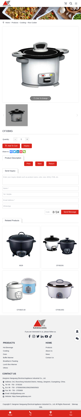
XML (40, 407)
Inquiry (26, 146)
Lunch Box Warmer (10, 364)
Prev (28, 164)
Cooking (23, 23)
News (48, 354)
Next (40, 164)
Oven (5, 354)
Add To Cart (11, 146)
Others (5, 368)
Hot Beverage (8, 347)
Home (7, 23)
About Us (49, 351)
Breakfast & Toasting (10, 361)
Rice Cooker (32, 23)
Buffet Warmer (8, 358)
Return (51, 164)
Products (15, 23)
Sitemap (75, 404)
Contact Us (50, 358)
